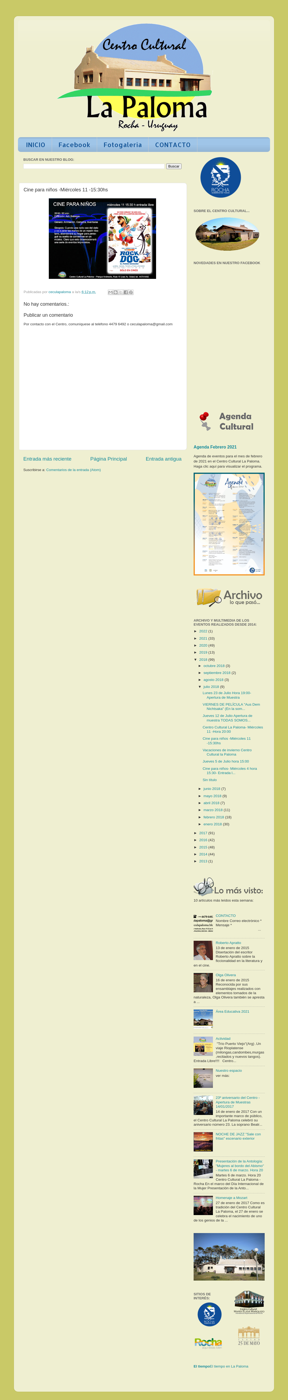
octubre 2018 (215, 666)
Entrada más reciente (47, 459)
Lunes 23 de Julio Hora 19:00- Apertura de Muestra (227, 695)
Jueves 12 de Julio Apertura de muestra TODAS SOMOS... (227, 718)
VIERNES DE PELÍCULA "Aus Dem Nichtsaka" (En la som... (231, 706)
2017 (203, 833)
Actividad (223, 1039)
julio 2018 (212, 687)
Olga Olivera (226, 975)
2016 (203, 840)
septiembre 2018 (217, 673)
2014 (203, 854)
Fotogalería (123, 144)
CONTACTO (173, 144)
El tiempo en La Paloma (229, 1366)
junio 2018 (212, 789)
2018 (203, 660)
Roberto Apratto (228, 943)
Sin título (210, 780)
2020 (203, 645)
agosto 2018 (214, 680)
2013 (203, 861)
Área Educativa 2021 (232, 1011)
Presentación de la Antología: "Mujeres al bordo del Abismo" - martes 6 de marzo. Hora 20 (240, 1165)
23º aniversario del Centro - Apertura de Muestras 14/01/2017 (238, 1102)
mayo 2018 (213, 796)
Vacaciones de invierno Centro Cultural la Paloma (227, 752)
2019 (203, 652)
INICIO (35, 144)
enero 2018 (213, 824)
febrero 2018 (214, 817)
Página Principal (108, 459)
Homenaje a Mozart (231, 1198)
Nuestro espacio (229, 1071)
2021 (203, 638)
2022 (203, 631)
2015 (203, 847)
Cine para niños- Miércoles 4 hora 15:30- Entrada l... (230, 771)
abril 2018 (212, 803)
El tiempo (202, 1366)
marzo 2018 (214, 810)
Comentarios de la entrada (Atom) (73, 470)
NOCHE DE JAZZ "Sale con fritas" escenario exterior (238, 1136)
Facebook (74, 144)
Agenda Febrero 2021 (215, 447)
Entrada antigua (164, 459)
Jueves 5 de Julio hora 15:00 (226, 761)
